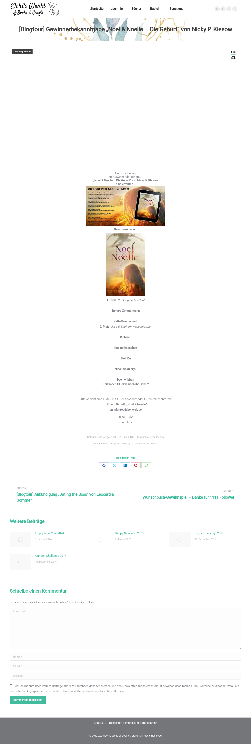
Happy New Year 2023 (129, 533)
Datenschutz (114, 722)
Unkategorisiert (22, 51)
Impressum (132, 722)
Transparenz (149, 722)
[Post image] (20, 539)
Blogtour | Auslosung (120, 443)
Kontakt (99, 722)
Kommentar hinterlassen (150, 437)
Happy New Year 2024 (49, 533)
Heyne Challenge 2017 (209, 533)
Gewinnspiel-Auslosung (145, 443)
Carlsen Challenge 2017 (50, 556)
